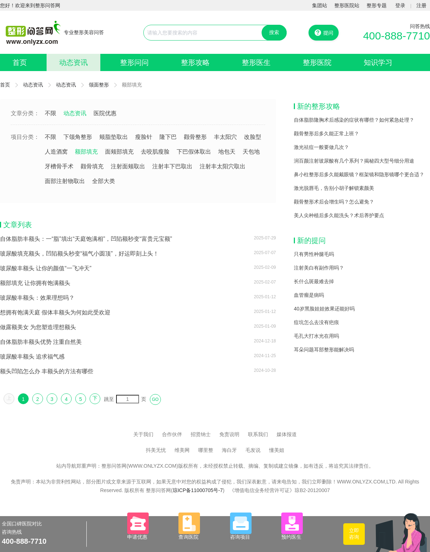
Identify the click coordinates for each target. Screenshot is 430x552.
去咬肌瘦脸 (155, 152)
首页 (20, 62)
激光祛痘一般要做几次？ (321, 147)
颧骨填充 (92, 166)
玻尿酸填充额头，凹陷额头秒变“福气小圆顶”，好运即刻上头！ (79, 254)
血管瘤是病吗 (309, 295)
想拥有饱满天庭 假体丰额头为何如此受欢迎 (55, 312)
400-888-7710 (396, 36)
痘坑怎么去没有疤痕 (316, 322)
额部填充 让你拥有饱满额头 (35, 283)
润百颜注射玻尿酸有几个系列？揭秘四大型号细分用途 (354, 161)
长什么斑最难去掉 (314, 281)
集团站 (319, 5)
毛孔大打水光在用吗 (316, 336)
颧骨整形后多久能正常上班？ (326, 133)
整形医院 (317, 62)
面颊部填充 (119, 152)
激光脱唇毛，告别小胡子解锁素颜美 (334, 188)
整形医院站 (346, 5)
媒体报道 (287, 434)
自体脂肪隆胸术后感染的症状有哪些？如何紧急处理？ (354, 120)
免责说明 (229, 434)
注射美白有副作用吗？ (319, 268)
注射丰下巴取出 (172, 166)
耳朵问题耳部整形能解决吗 (324, 349)
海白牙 (229, 450)
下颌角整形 (77, 137)
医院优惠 (105, 113)
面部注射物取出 (65, 181)
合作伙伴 (172, 434)
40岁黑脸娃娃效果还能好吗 (324, 309)
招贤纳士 (201, 434)
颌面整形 (99, 85)
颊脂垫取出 (113, 137)
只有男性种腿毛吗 (314, 254)
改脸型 (252, 137)
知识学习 (378, 62)
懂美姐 (276, 450)
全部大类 (103, 181)
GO (155, 399)
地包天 (226, 152)
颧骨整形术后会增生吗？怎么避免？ (334, 202)
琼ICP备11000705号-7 (198, 490)
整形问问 (134, 62)
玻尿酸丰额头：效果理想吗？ (37, 298)
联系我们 (258, 434)
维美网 (182, 450)
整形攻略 (195, 62)
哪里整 (205, 450)
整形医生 (256, 62)
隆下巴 (168, 137)
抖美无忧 (156, 450)
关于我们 (143, 434)
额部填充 (86, 152)
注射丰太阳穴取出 (222, 166)
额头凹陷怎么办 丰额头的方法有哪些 (46, 371)
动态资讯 (73, 62)
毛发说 (253, 450)
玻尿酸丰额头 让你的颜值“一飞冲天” (45, 268)
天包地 (251, 152)
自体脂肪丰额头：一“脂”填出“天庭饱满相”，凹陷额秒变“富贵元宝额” (86, 239)
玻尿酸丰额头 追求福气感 (32, 357)
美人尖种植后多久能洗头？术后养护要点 (339, 215)
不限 (50, 113)
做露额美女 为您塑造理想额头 (38, 327)
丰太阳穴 (225, 137)
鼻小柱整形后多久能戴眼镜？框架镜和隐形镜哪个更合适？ (359, 174)
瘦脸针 (143, 137)
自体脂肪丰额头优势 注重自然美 (41, 342)
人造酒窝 (56, 152)
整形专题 (377, 5)
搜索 (274, 32)
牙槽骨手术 (59, 166)
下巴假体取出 (194, 152)
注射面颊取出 (128, 166)
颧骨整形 (195, 137)
